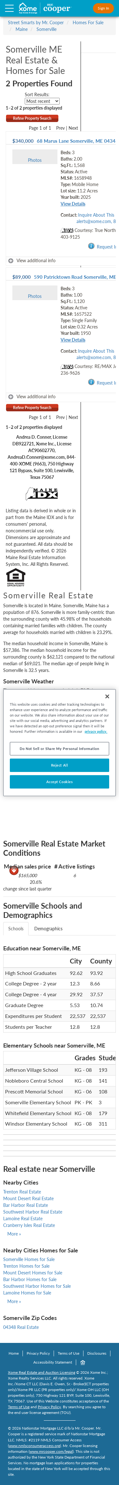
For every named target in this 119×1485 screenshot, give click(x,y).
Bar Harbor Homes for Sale (29, 1279)
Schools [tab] (15, 928)
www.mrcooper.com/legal (51, 1451)
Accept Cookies (59, 782)
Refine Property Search (32, 118)
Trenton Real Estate (22, 1191)
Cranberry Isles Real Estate (29, 1225)
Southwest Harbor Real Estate (32, 1212)
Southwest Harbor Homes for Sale (37, 1286)
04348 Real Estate (21, 1327)
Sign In (103, 8)
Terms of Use (68, 1353)
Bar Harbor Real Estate (25, 1205)
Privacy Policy (38, 1353)
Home (14, 1353)
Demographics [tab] (48, 928)
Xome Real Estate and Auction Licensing (41, 1372)
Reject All (59, 765)
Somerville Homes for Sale (29, 1259)
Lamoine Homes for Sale (27, 1292)
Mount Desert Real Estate (28, 1198)
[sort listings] (42, 101)
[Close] (107, 696)
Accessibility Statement (52, 1362)
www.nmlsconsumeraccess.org (34, 1445)
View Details (73, 203)
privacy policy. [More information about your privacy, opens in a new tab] (96, 731)
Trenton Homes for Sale (26, 1266)
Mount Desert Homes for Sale (32, 1272)
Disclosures (96, 1353)
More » (14, 1233)
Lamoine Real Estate (23, 1218)
